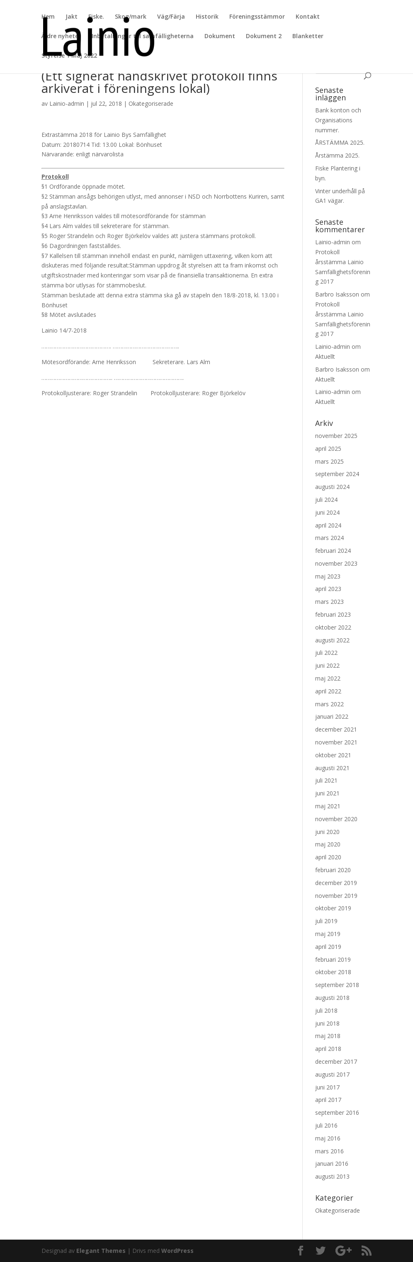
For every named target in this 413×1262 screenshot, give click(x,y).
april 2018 (328, 1049)
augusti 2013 (332, 1176)
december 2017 (336, 1061)
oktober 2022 (333, 627)
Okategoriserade (151, 103)
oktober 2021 (333, 755)
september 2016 (337, 1112)
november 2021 (336, 742)
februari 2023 (333, 614)
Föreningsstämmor (257, 17)
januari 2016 (331, 1163)
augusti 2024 (332, 487)
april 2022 (328, 691)
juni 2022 (327, 665)
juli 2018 (326, 1010)
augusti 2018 (332, 998)
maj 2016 (327, 1138)
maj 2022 (327, 678)
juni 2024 (327, 512)
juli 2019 (326, 921)
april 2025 (328, 448)
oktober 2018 (333, 972)
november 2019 (336, 896)
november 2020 (336, 819)
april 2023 (328, 589)
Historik (207, 17)
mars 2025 (329, 461)
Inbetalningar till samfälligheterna (143, 36)
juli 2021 (326, 780)
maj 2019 (327, 934)
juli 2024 (326, 499)
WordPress (177, 1251)
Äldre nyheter (61, 36)
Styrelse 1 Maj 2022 (69, 56)
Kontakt (308, 17)
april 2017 (328, 1100)
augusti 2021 (332, 768)
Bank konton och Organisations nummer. (338, 120)
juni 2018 (327, 1023)
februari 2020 (333, 870)
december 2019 (336, 883)
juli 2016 (326, 1125)
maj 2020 (327, 844)
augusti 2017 (332, 1074)
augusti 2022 (332, 640)
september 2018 (337, 985)
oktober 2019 (333, 908)
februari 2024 (333, 550)
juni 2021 (327, 793)
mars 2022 (329, 704)
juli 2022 (326, 653)
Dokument (219, 36)
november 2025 (336, 436)
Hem (48, 17)
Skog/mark (130, 17)
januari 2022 (331, 716)
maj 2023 (327, 576)
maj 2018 (327, 1036)
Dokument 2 (264, 36)
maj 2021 (327, 806)
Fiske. (96, 17)
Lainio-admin (66, 103)
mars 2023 (329, 601)
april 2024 (328, 525)
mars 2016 (329, 1151)
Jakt (72, 17)
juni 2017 (327, 1087)
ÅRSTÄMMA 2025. (339, 142)
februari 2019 (333, 959)
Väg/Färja (171, 17)
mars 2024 (329, 538)
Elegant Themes (101, 1251)
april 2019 (328, 947)
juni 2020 (327, 832)
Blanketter (307, 36)
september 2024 (337, 474)
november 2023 (336, 563)
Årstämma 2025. (337, 155)
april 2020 (328, 857)
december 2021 (336, 729)
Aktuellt (325, 356)
